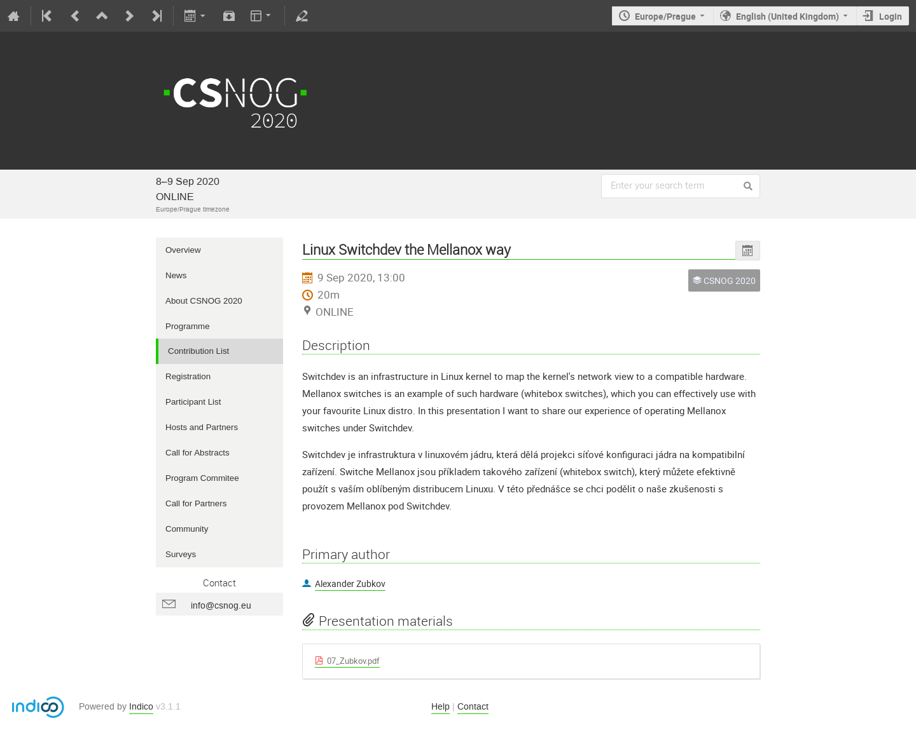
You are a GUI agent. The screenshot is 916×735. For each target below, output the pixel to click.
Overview (183, 250)
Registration (188, 376)
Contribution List (198, 351)
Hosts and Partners (201, 427)
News (175, 275)
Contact (473, 707)
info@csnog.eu (221, 606)
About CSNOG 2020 (203, 301)
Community (186, 529)
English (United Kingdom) (787, 16)
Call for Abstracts (197, 452)
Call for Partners (195, 503)
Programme (187, 326)
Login (890, 16)
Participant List (193, 402)
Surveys (180, 554)
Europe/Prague (665, 16)
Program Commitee (202, 478)
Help (440, 707)
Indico (141, 707)
